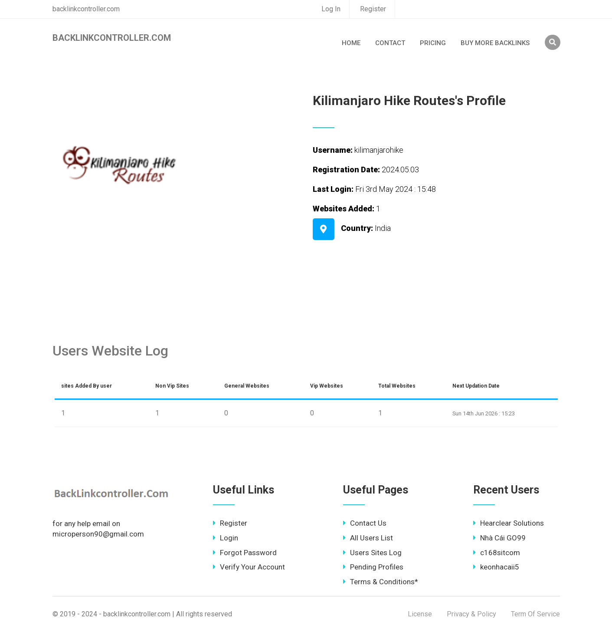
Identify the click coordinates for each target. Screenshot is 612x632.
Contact (390, 43)
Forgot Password (245, 552)
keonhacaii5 (496, 567)
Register (373, 9)
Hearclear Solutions (508, 523)
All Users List (368, 537)
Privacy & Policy (471, 614)
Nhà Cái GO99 (499, 537)
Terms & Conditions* (380, 581)
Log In (330, 9)
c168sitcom (496, 552)
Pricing (433, 43)
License (420, 614)
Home (351, 43)
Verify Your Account (249, 567)
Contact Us (364, 523)
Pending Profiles (373, 567)
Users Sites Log (372, 552)
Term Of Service (535, 614)
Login (225, 537)
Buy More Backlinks (495, 43)
